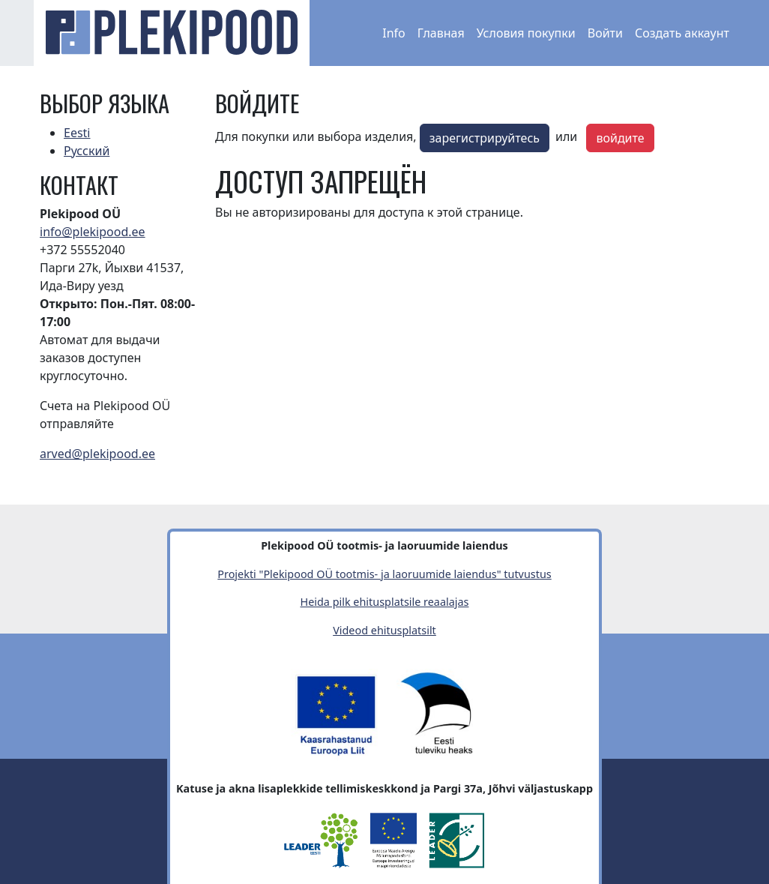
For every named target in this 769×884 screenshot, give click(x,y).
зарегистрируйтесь (484, 138)
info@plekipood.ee (92, 231)
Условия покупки (526, 33)
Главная (441, 33)
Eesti (77, 132)
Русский (86, 150)
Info (393, 33)
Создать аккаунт (682, 33)
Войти (605, 33)
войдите (620, 138)
